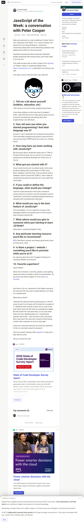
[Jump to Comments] (4, 46)
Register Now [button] (19, 493)
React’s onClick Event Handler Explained (71, 72)
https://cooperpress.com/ (22, 68)
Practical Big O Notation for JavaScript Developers (71, 54)
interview (43, 35)
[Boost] (4, 59)
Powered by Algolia (56, 2)
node (23, 35)
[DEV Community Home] (3, 2)
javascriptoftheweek (33, 35)
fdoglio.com (40, 11)
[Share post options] (4, 64)
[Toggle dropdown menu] (53, 344)
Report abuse (39, 422)
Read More (17, 400)
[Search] (8, 2)
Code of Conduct (29, 422)
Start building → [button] (68, 120)
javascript (17, 35)
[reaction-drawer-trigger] (4, 40)
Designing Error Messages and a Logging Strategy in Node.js (71, 63)
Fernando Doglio (22, 9)
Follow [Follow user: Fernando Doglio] (72, 14)
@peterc (51, 63)
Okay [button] (4, 520)
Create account (76, 2)
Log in (66, 2)
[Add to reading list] (4, 53)
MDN (15, 240)
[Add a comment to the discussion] (35, 417)
